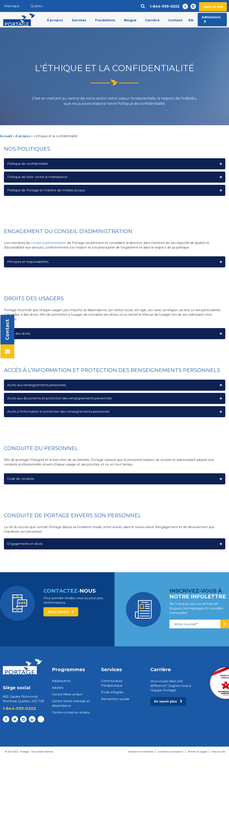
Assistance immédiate (139, 751)
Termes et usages (197, 751)
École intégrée (112, 692)
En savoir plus (168, 701)
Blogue (130, 20)
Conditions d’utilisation (169, 751)
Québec (36, 6)
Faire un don (212, 7)
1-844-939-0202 (164, 6)
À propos (55, 20)
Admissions (211, 19)
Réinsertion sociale (115, 699)
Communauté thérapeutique (112, 683)
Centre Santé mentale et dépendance (71, 703)
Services (79, 20)
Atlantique (12, 6)
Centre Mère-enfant (67, 694)
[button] (114, 163)
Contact (175, 20)
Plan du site (218, 751)
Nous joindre (61, 612)
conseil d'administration (48, 243)
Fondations (105, 20)
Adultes (57, 688)
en (191, 20)
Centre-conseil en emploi (71, 712)
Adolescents (61, 681)
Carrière (152, 20)
